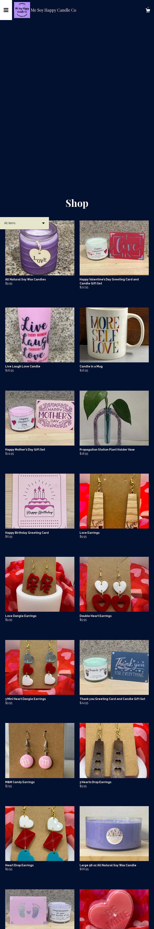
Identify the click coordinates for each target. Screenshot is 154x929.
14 (98, 913)
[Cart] (148, 11)
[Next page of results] (103, 913)
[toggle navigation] (6, 10)
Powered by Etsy (59, 923)
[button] (24, 70)
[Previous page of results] (51, 913)
